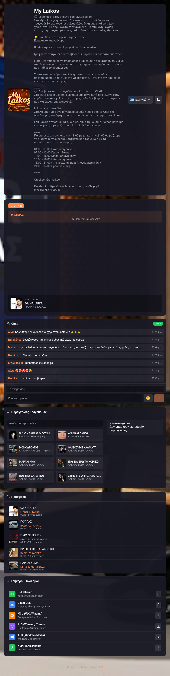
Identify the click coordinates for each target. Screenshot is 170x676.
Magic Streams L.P (92, 666)
